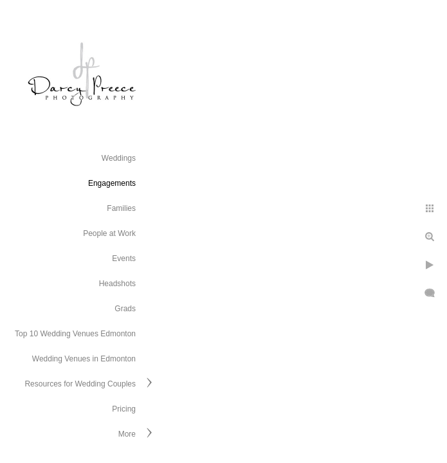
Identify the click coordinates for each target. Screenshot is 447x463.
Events (124, 258)
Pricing (124, 408)
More (127, 434)
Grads (125, 308)
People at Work (109, 233)
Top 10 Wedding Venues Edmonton (75, 333)
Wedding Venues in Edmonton (84, 358)
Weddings (119, 158)
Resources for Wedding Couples (80, 383)
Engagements (112, 183)
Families (121, 208)
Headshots (117, 283)
